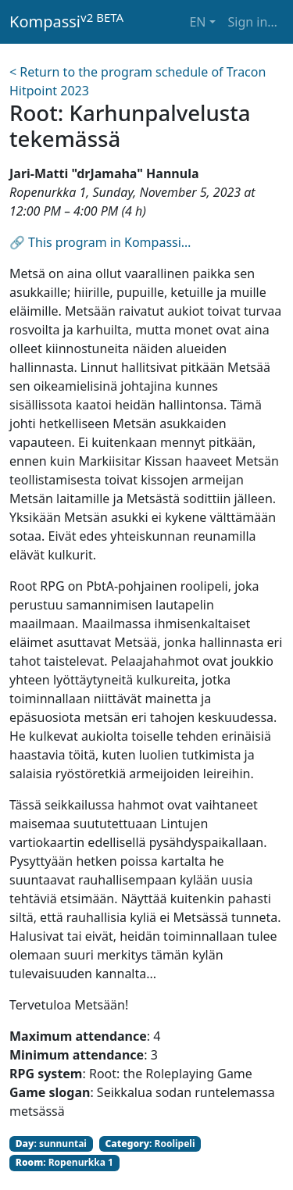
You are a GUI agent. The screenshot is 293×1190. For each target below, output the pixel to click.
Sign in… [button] (252, 21)
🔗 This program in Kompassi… (100, 242)
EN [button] (197, 21)
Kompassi (66, 21)
